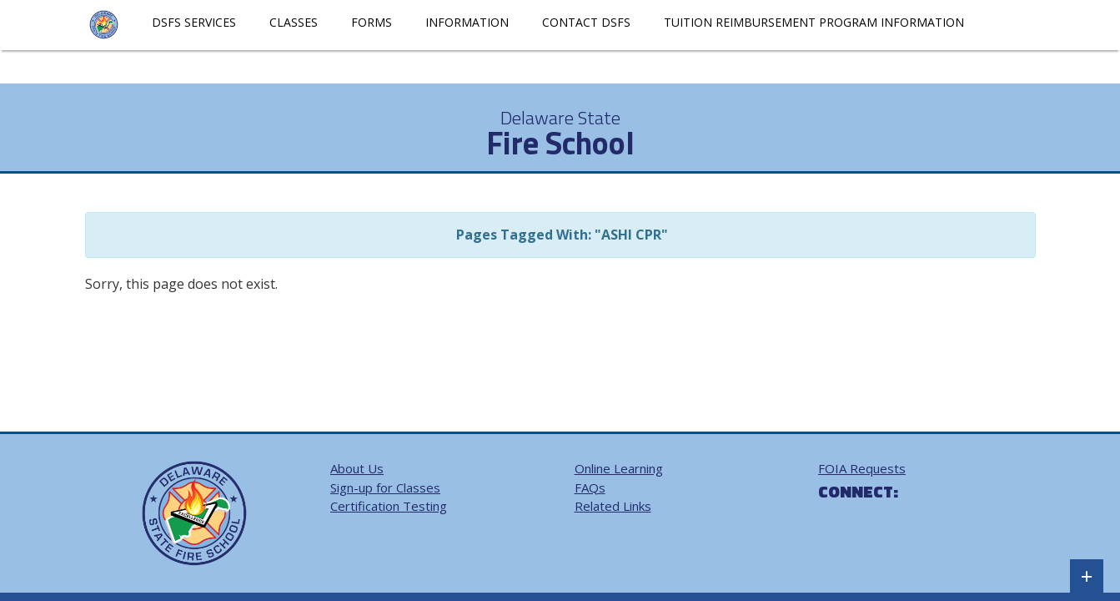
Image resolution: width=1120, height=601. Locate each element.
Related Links (613, 505)
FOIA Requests (862, 468)
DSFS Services (194, 22)
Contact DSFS (586, 22)
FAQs (590, 487)
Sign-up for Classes (385, 487)
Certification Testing (388, 505)
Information (467, 22)
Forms (371, 22)
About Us (357, 468)
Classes (293, 22)
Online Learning (619, 468)
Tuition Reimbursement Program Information (814, 22)
